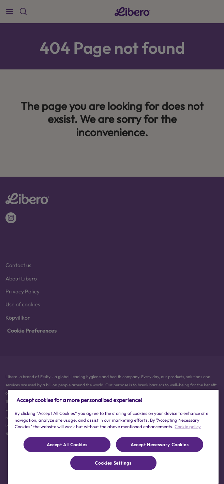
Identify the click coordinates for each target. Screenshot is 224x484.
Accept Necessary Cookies (160, 444)
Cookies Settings (113, 463)
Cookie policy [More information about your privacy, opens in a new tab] (188, 426)
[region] (113, 437)
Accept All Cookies (67, 444)
